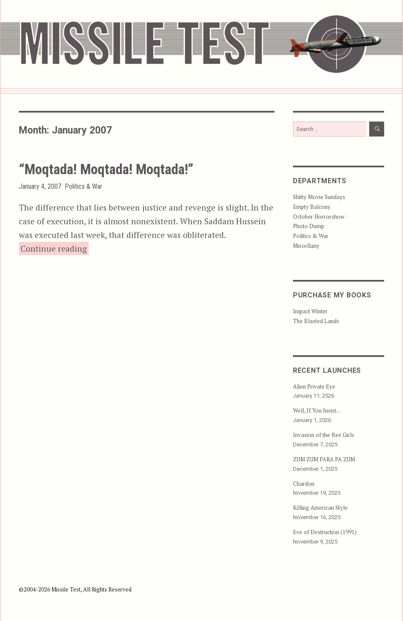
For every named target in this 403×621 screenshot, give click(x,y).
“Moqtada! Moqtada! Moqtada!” (106, 169)
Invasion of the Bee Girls (323, 435)
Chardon (303, 483)
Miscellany (306, 246)
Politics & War (83, 186)
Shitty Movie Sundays (319, 197)
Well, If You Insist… (317, 410)
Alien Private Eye (314, 386)
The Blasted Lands (316, 321)
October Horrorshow (318, 216)
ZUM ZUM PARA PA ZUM (324, 459)
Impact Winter (310, 311)
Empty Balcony (312, 207)
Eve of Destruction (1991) (325, 532)
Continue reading (55, 248)
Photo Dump (308, 226)
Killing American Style (320, 507)
